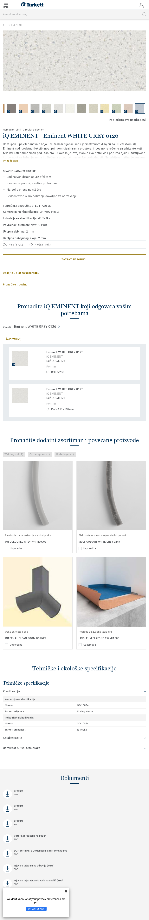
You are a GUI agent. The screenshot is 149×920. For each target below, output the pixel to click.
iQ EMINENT (15, 24)
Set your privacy (36, 908)
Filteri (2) (14, 339)
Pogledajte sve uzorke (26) (127, 120)
